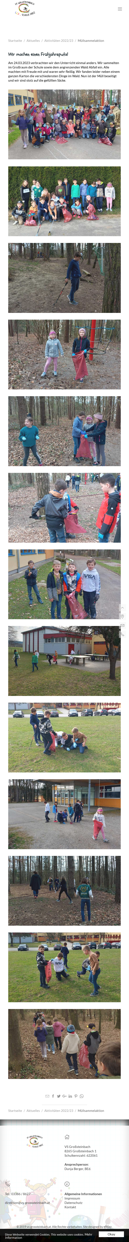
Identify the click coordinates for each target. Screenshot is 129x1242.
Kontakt (70, 1207)
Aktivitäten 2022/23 (58, 40)
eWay (108, 1227)
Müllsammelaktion (91, 40)
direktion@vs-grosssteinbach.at (27, 1203)
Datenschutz (73, 1203)
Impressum (72, 1198)
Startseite (15, 40)
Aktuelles (33, 40)
